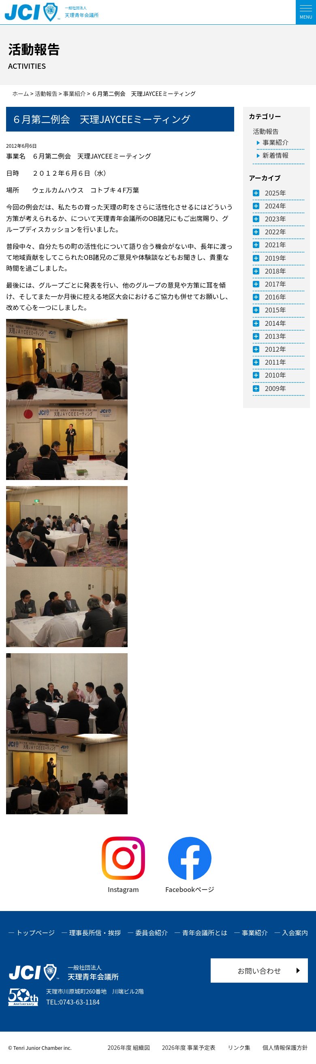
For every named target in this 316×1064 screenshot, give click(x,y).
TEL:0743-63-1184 (73, 1002)
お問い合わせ (259, 970)
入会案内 (295, 932)
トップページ (35, 932)
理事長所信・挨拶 (95, 932)
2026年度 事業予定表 (189, 1047)
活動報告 (266, 131)
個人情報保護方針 (285, 1047)
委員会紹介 (151, 932)
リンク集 (239, 1047)
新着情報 (275, 155)
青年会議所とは (204, 932)
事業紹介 (275, 142)
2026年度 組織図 (129, 1047)
